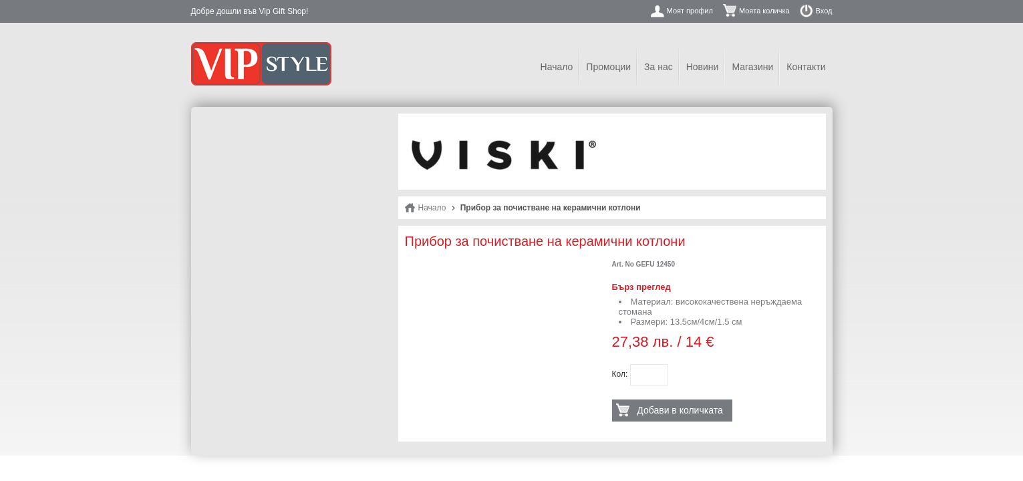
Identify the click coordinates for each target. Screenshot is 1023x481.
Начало (557, 66)
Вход (824, 11)
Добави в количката (679, 410)
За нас (658, 66)
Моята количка (764, 11)
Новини (702, 66)
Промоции (608, 66)
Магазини (752, 66)
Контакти (805, 66)
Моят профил (690, 11)
